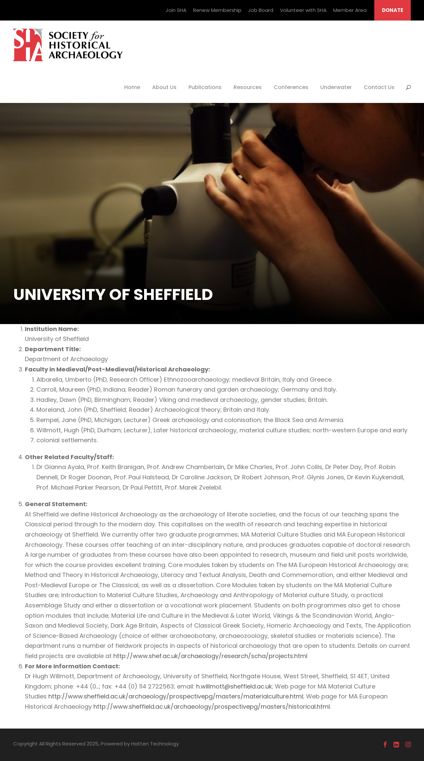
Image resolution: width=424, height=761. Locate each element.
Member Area (350, 10)
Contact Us (379, 87)
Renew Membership (217, 10)
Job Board (260, 10)
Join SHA (176, 10)
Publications (205, 87)
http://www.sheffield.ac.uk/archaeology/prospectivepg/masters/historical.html (211, 706)
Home (132, 87)
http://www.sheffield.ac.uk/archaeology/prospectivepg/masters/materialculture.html (175, 696)
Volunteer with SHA (303, 10)
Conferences (291, 87)
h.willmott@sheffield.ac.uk (234, 686)
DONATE (392, 10)
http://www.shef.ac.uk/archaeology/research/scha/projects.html (210, 656)
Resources (248, 87)
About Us (164, 87)
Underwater (336, 87)
